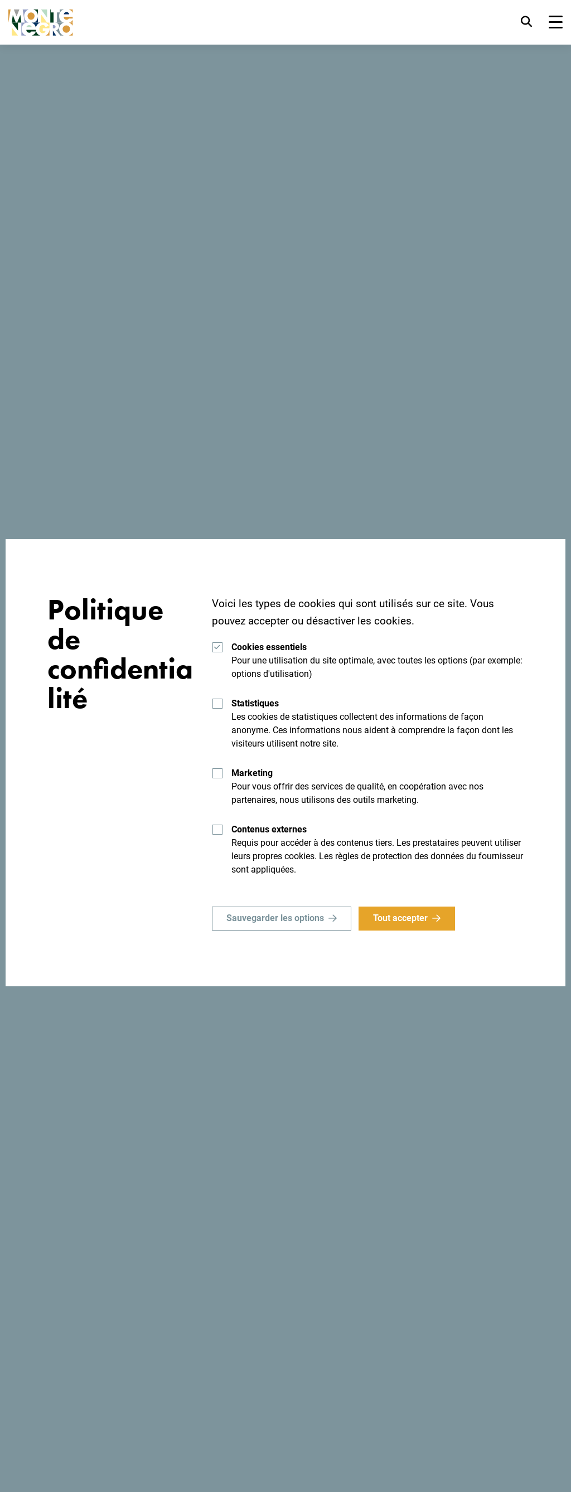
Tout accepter (401, 918)
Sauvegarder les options (275, 918)
